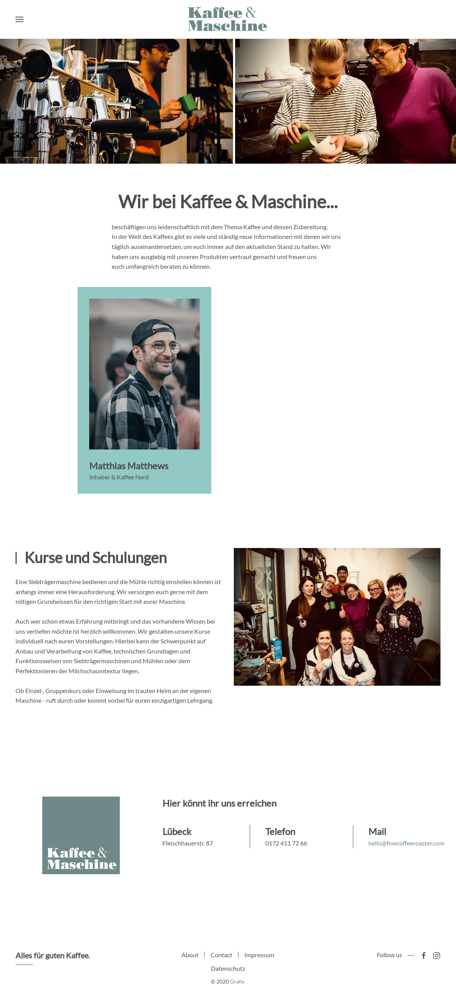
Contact (221, 956)
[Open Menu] (19, 19)
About (190, 956)
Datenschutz (228, 970)
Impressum (259, 956)
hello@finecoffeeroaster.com (406, 843)
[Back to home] (228, 19)
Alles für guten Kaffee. (50, 955)
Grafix (235, 981)
